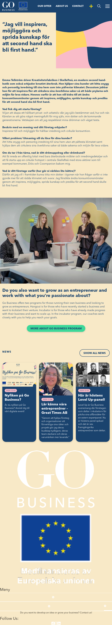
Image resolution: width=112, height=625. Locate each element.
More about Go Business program (57, 329)
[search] (99, 6)
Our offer (44, 6)
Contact (78, 6)
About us (62, 6)
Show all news (94, 353)
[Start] (8, 6)
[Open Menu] (107, 6)
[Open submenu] (53, 597)
